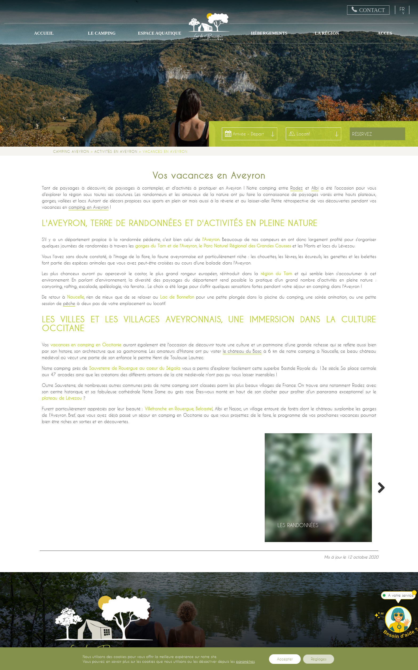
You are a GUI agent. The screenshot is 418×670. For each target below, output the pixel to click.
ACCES (384, 33)
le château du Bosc (242, 351)
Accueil (44, 33)
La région (327, 33)
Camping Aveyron (71, 151)
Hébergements (269, 33)
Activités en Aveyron (115, 151)
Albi (315, 187)
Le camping (102, 33)
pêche (69, 303)
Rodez (296, 187)
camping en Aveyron (88, 207)
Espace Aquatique (159, 33)
